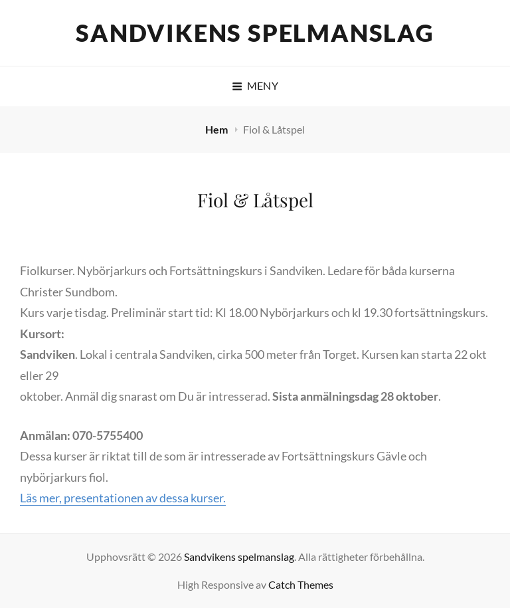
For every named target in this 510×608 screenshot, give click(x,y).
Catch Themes (300, 584)
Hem (217, 129)
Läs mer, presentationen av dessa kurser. (123, 497)
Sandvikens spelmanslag (255, 32)
